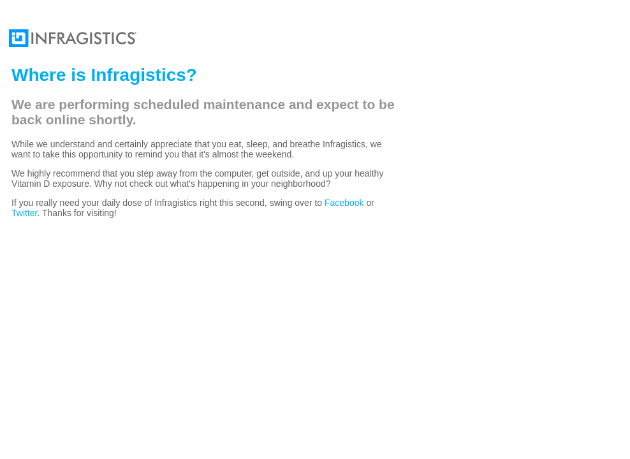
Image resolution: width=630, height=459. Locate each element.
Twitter (24, 213)
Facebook (344, 203)
